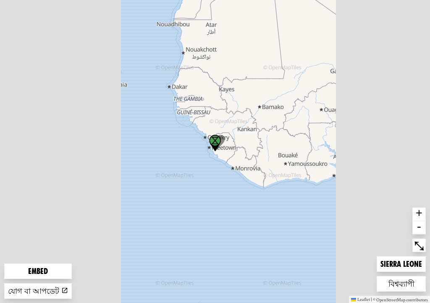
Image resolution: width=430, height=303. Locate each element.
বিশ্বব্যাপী (402, 283)
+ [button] (419, 214)
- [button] (419, 227)
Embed (38, 271)
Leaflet (360, 299)
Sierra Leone (401, 263)
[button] (215, 143)
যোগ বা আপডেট (38, 291)
